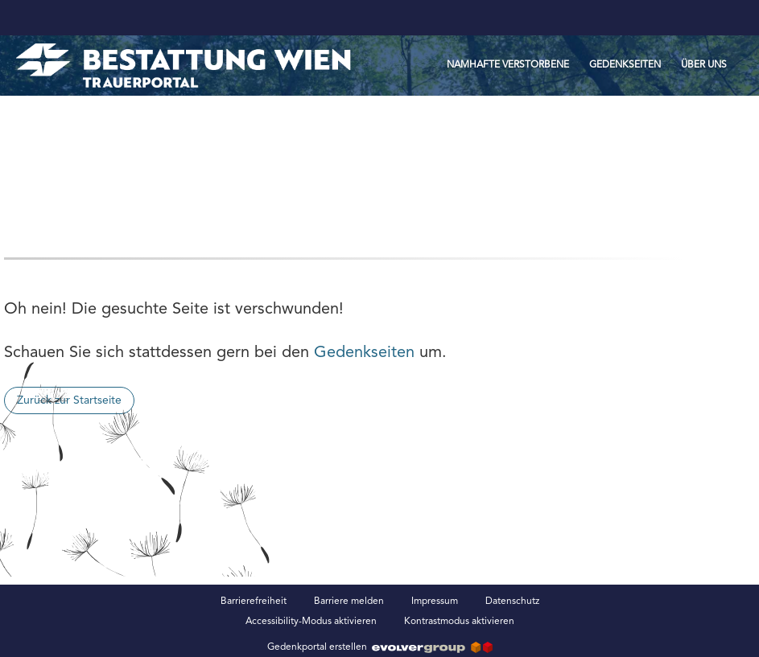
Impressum (434, 601)
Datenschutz (512, 601)
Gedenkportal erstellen (380, 647)
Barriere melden (349, 601)
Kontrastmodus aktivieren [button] (459, 621)
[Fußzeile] (379, 611)
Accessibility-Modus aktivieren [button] (311, 621)
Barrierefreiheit (254, 601)
